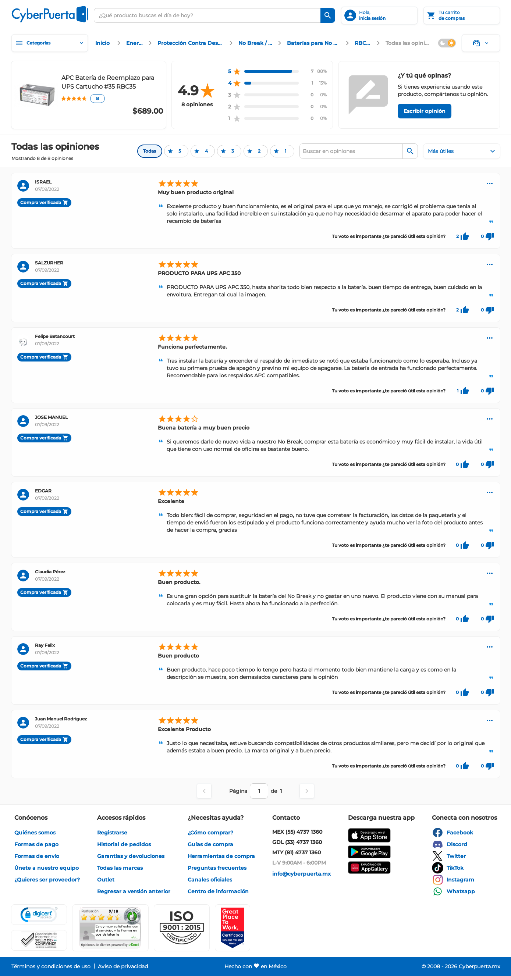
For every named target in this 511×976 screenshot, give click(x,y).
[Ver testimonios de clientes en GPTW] (232, 928)
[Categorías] (49, 43)
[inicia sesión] (379, 15)
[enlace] (103, 43)
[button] (181, 928)
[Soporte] (481, 43)
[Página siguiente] (306, 791)
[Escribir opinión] (424, 111)
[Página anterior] (204, 791)
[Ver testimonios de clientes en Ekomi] (110, 928)
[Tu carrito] (461, 15)
